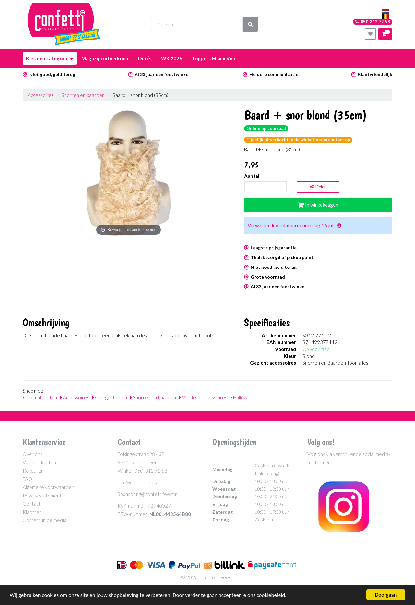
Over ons (32, 454)
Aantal (251, 176)
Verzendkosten (39, 462)
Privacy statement (42, 495)
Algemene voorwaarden (48, 487)
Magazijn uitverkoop (104, 58)
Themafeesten (40, 397)
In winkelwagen (318, 205)
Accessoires (41, 95)
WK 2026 (171, 58)
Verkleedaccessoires (203, 397)
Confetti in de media (44, 520)
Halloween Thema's (253, 397)
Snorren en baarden (83, 95)
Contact (32, 504)
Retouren (33, 471)
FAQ (27, 479)
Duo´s (144, 58)
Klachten (32, 512)
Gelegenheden (109, 397)
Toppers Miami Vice (214, 58)
